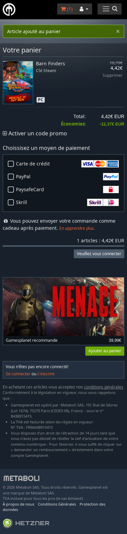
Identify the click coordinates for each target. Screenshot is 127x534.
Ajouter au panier (104, 351)
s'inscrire (46, 373)
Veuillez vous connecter (99, 254)
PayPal (67, 176)
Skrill (67, 202)
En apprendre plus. (77, 228)
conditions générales (103, 387)
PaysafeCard (67, 189)
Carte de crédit (67, 164)
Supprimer (113, 75)
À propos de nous (18, 504)
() (66, 9)
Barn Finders (50, 63)
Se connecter (18, 373)
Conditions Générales (57, 504)
